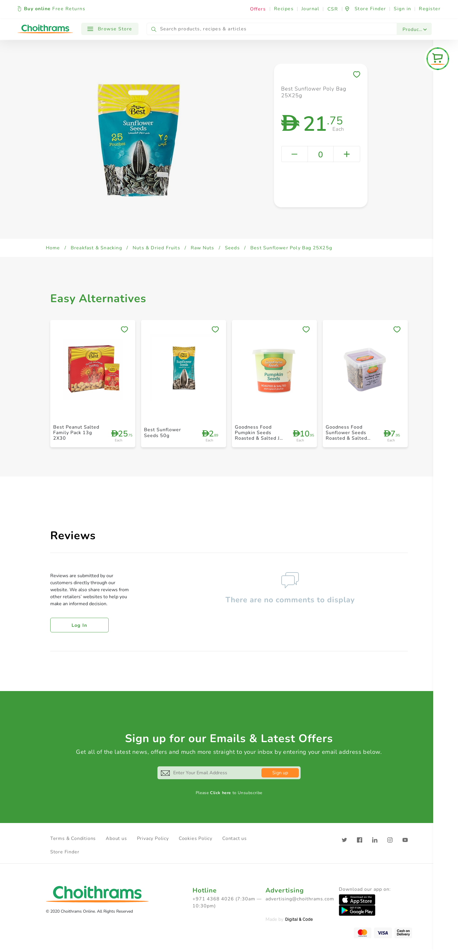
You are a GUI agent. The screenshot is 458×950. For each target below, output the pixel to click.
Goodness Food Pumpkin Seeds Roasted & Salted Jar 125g (259, 435)
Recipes (284, 9)
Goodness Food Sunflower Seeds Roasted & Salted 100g (346, 435)
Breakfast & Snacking (96, 248)
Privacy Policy (153, 838)
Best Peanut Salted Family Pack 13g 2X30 (76, 432)
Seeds (232, 248)
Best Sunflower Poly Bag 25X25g (291, 248)
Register (429, 9)
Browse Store (109, 29)
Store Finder (64, 852)
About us (116, 838)
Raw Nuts (202, 248)
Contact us (234, 838)
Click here (220, 793)
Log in (79, 625)
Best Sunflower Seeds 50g (162, 433)
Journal (310, 9)
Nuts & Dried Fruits (156, 248)
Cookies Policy (195, 838)
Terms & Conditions (73, 838)
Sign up (280, 773)
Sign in (402, 9)
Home (53, 248)
